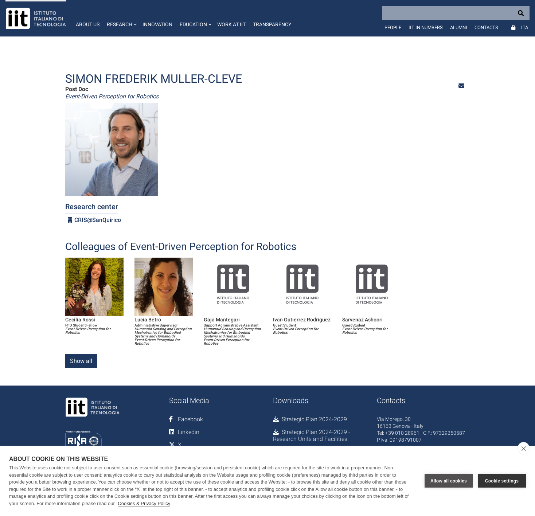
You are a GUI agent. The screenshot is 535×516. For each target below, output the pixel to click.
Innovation (157, 24)
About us (87, 24)
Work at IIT (231, 24)
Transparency (272, 24)
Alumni (458, 27)
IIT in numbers (426, 27)
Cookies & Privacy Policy (144, 503)
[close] (524, 448)
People (392, 27)
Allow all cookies (448, 481)
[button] (121, 18)
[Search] (456, 13)
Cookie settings (502, 481)
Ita (524, 27)
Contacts (486, 27)
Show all (81, 360)
